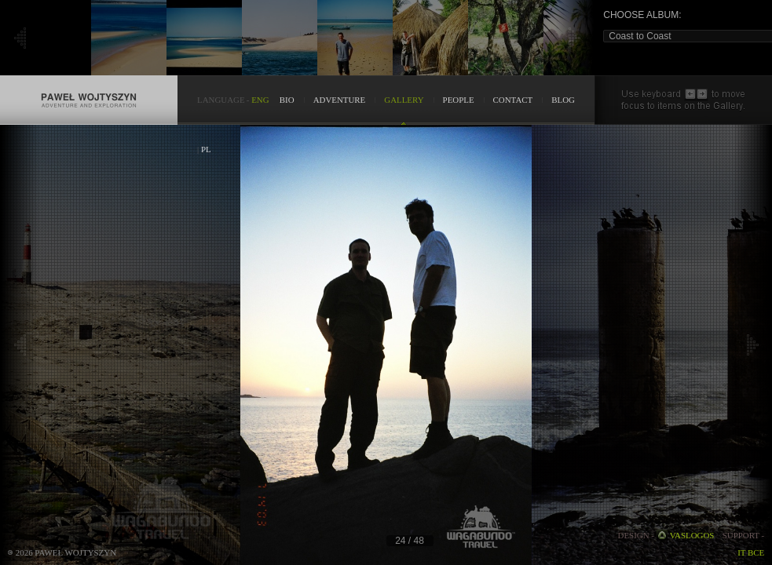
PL (206, 149)
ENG (260, 99)
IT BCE (750, 552)
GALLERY (403, 99)
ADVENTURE (339, 99)
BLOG (563, 99)
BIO (287, 99)
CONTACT (513, 99)
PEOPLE (458, 99)
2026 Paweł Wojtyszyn (66, 552)
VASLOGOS (692, 535)
